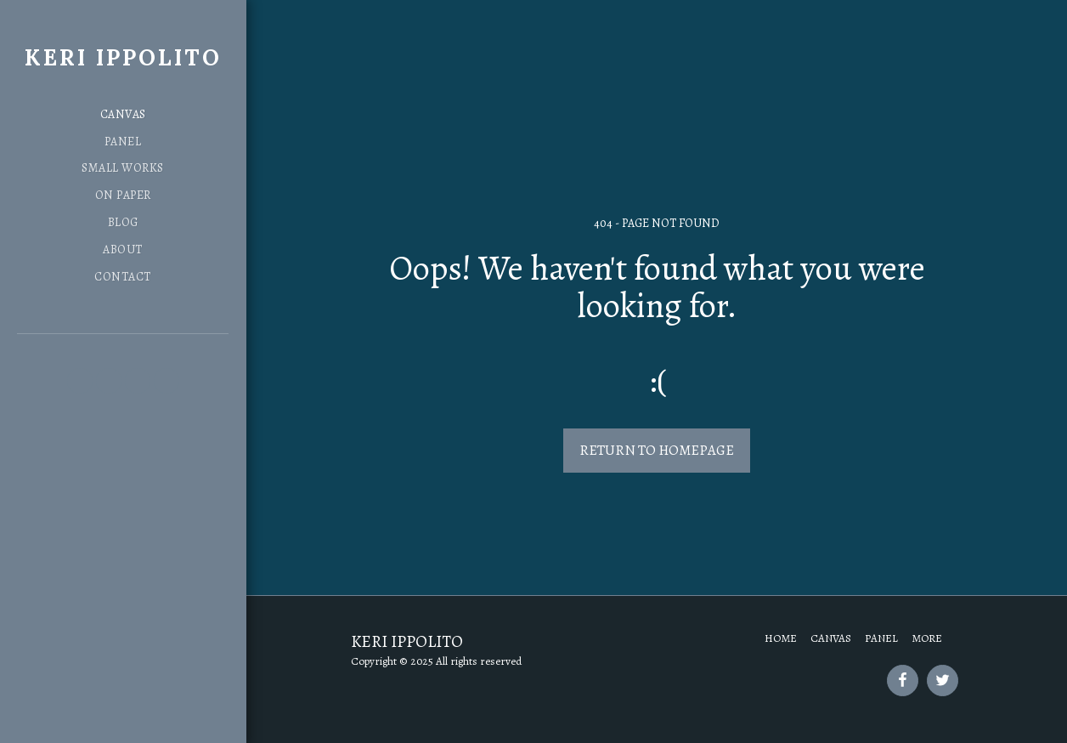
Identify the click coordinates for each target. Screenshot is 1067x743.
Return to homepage (656, 450)
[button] (80, 381)
